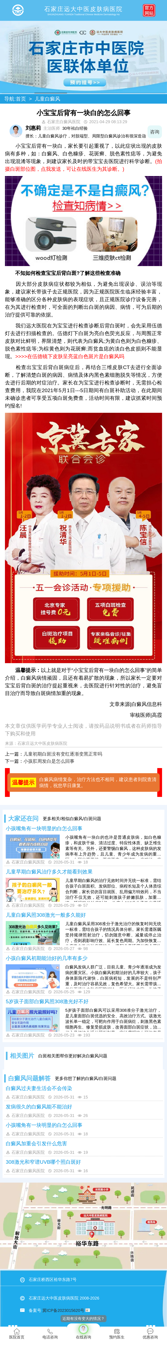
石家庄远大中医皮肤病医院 (42, 743)
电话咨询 (50, 1333)
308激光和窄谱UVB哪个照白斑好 (43, 1162)
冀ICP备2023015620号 (63, 1310)
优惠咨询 (150, 1333)
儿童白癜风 (47, 99)
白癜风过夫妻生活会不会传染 (39, 1088)
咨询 (154, 131)
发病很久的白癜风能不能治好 (39, 1107)
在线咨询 (83, 1331)
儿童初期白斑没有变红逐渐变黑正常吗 (62, 754)
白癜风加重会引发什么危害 (36, 1143)
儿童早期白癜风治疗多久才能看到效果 (49, 872)
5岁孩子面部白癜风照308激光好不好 (47, 1001)
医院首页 (16, 1333)
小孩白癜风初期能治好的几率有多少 (46, 958)
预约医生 (117, 1333)
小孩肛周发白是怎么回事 (48, 761)
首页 (21, 99)
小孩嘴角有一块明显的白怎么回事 (44, 828)
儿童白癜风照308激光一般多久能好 (46, 915)
